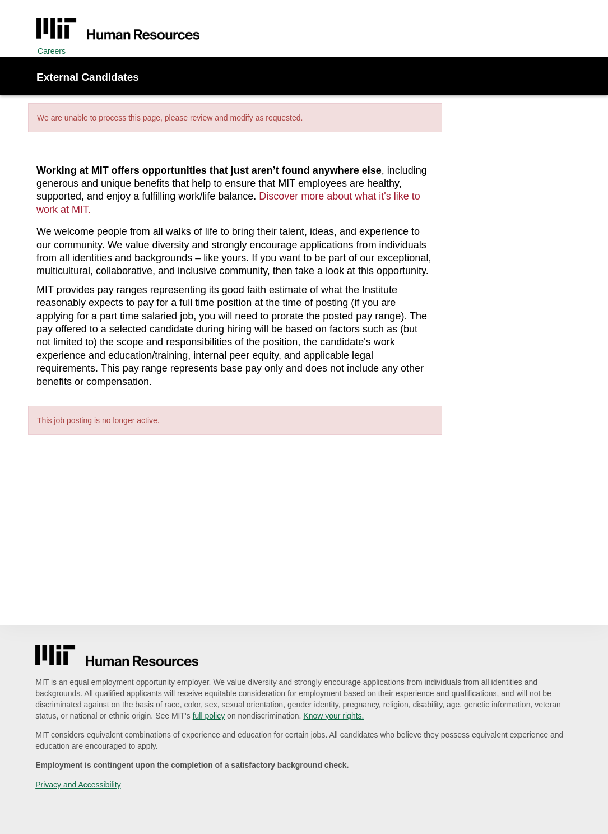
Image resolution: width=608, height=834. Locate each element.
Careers (52, 51)
